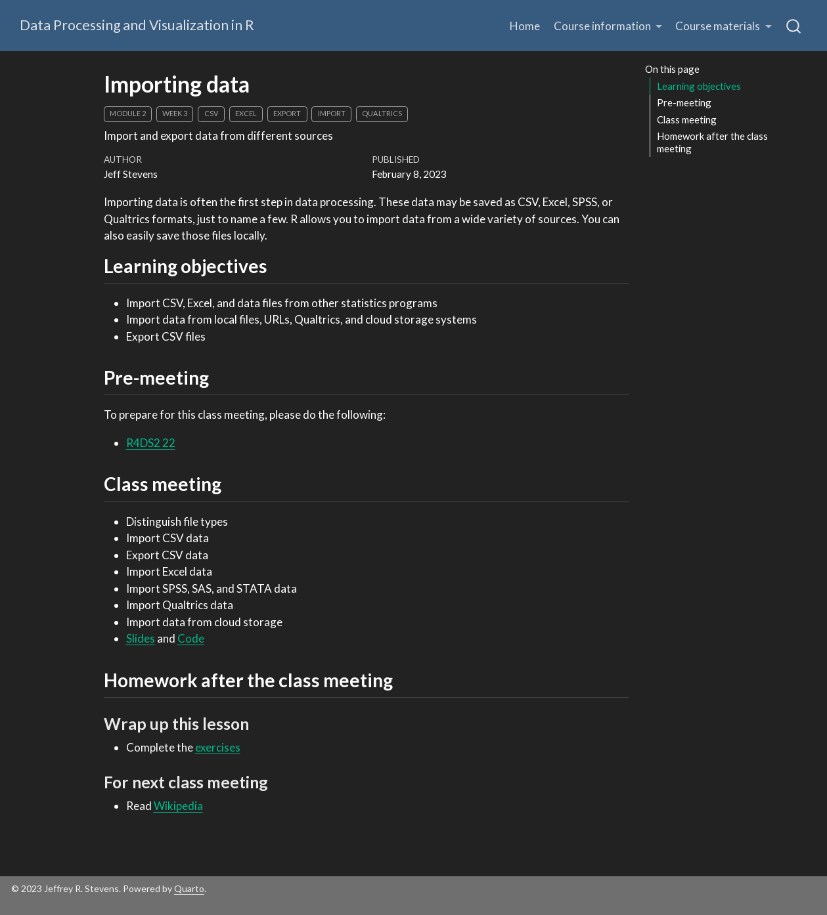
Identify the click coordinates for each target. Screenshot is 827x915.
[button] (608, 26)
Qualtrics (382, 113)
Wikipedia (178, 806)
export (287, 113)
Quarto (189, 888)
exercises (217, 747)
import (332, 113)
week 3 (174, 113)
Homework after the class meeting (712, 142)
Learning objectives (699, 86)
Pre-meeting (684, 102)
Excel (246, 113)
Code (190, 638)
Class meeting (687, 119)
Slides (140, 638)
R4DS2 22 (150, 443)
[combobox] (794, 25)
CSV (211, 113)
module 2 (128, 113)
